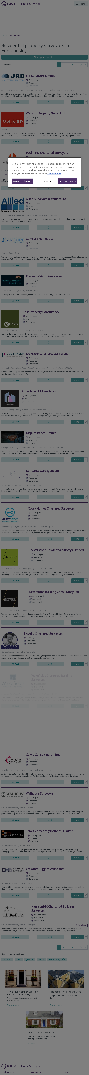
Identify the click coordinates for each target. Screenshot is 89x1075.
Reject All (48, 181)
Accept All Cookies (68, 181)
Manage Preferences (22, 181)
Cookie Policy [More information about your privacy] (54, 173)
